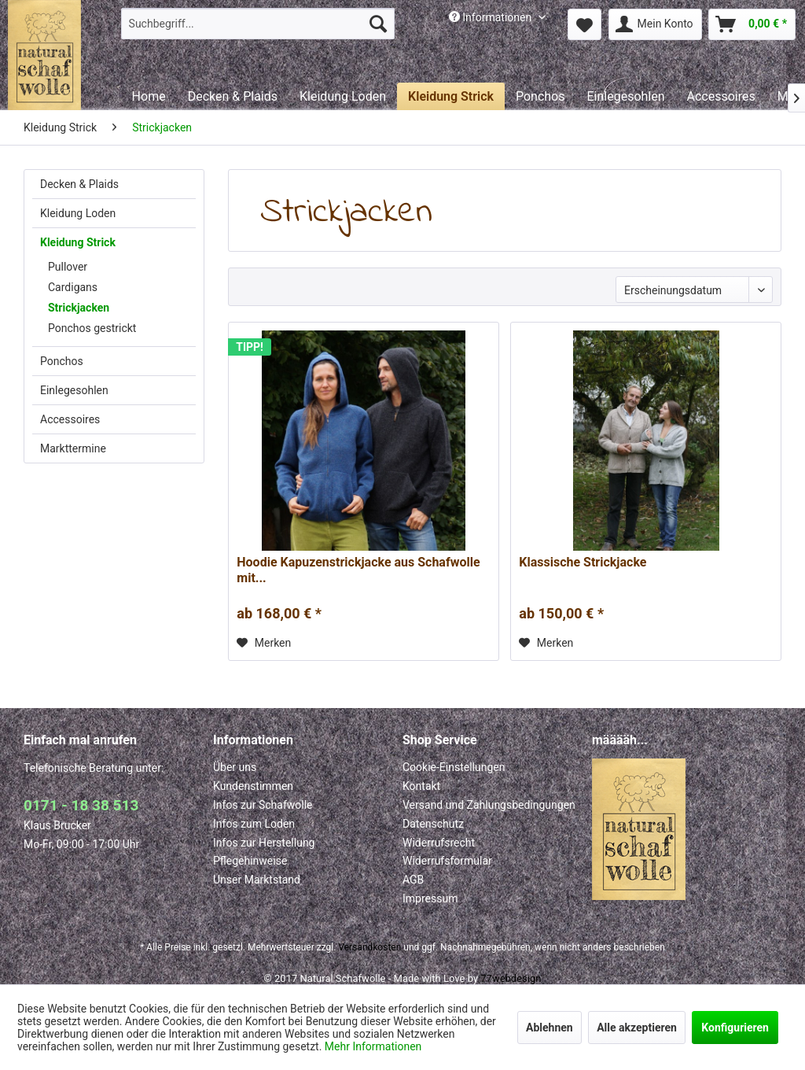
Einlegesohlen (74, 390)
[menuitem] (258, 23)
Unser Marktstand (256, 879)
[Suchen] (378, 23)
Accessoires (70, 419)
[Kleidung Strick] (451, 96)
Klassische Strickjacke (582, 562)
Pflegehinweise (250, 860)
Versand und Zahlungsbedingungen (488, 805)
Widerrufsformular (447, 860)
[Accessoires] (721, 96)
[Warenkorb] (752, 24)
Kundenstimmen (253, 786)
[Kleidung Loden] (343, 96)
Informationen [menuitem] (492, 17)
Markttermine (73, 448)
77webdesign (510, 978)
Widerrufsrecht (438, 842)
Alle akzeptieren (637, 1027)
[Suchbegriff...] (258, 23)
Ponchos (61, 361)
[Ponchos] (540, 96)
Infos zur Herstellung (263, 842)
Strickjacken (78, 307)
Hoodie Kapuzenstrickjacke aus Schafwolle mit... (358, 570)
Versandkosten (369, 947)
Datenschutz (433, 823)
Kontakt (421, 786)
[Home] (149, 96)
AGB (413, 879)
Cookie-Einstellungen (453, 767)
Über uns (234, 767)
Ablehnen (549, 1027)
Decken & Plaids (79, 184)
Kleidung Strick (78, 242)
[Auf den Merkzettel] (264, 642)
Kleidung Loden (78, 213)
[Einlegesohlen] (625, 96)
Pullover (67, 266)
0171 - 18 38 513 (81, 805)
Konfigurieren (735, 1027)
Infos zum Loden (254, 823)
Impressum (430, 898)
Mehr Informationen (373, 1046)
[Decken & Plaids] (233, 96)
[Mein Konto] (655, 24)
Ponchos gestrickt (92, 328)
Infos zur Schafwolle (263, 805)
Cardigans (72, 287)
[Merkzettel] (584, 24)
